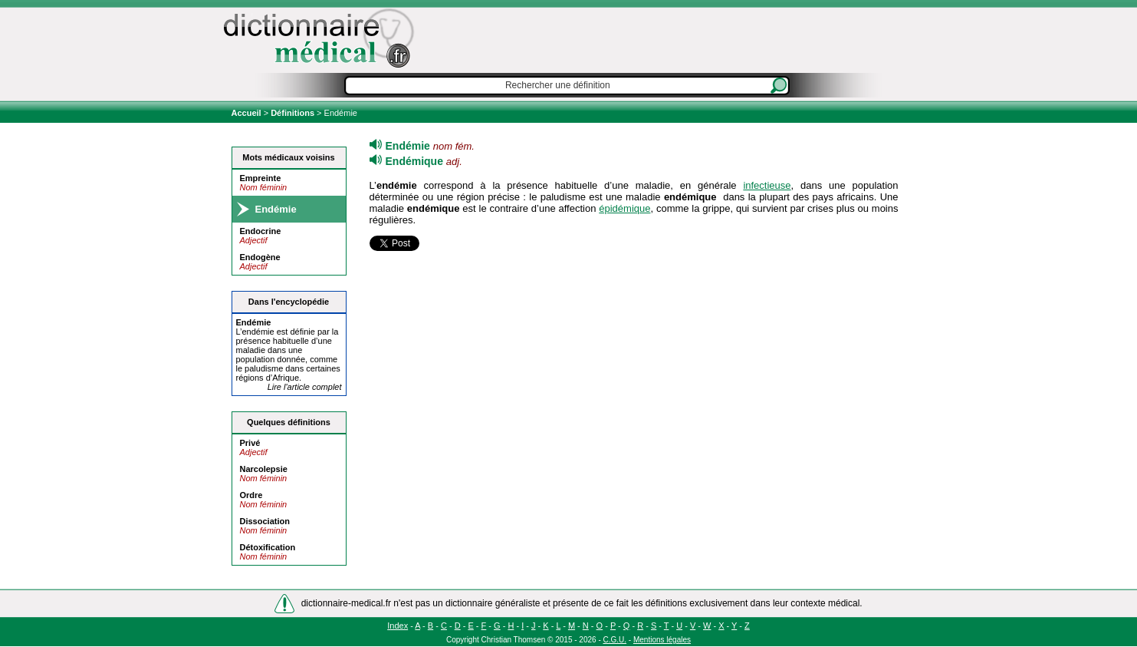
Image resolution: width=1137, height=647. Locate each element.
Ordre (251, 495)
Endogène (260, 257)
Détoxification (268, 547)
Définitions (292, 112)
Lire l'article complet (305, 386)
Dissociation (265, 521)
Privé (250, 442)
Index (397, 625)
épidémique (624, 208)
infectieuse (766, 185)
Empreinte (260, 178)
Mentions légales (662, 639)
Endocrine (260, 231)
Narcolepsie (264, 469)
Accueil (248, 112)
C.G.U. (615, 639)
